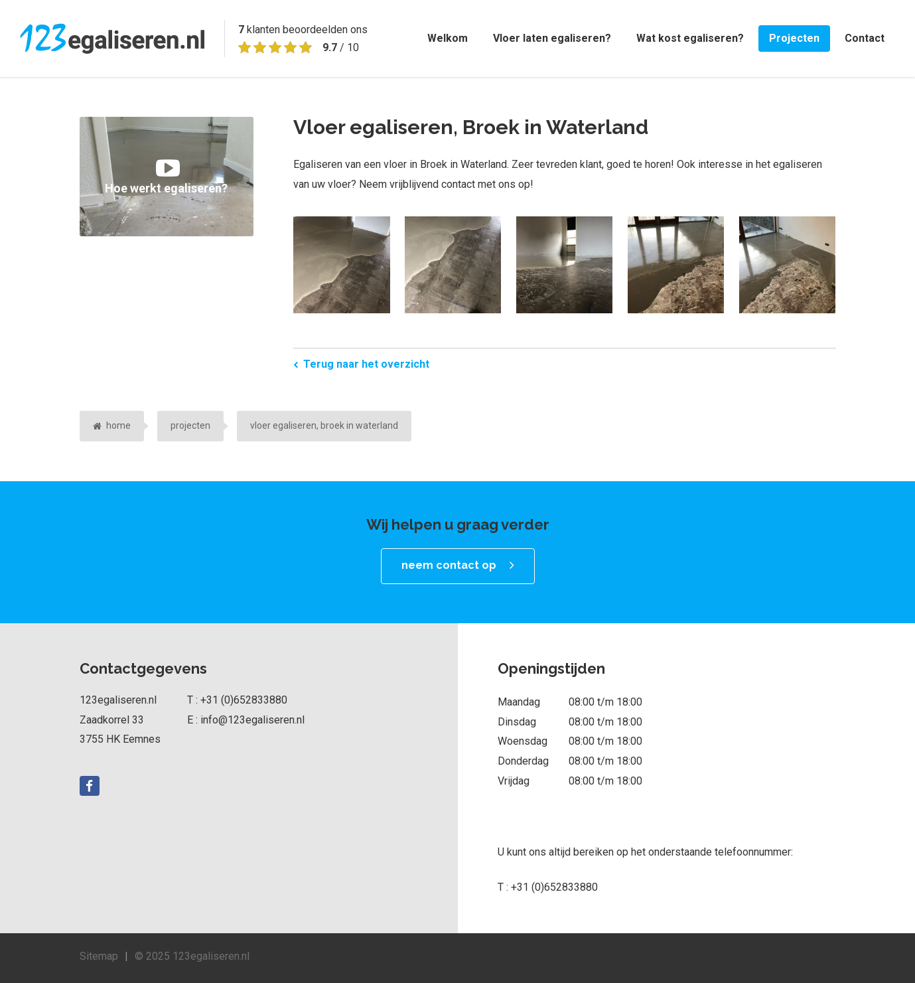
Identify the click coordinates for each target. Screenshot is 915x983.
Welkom (447, 38)
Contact (864, 38)
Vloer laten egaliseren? (552, 38)
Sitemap (99, 956)
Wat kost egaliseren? (690, 38)
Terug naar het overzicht (366, 364)
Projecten (794, 38)
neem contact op (448, 565)
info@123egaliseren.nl (252, 720)
